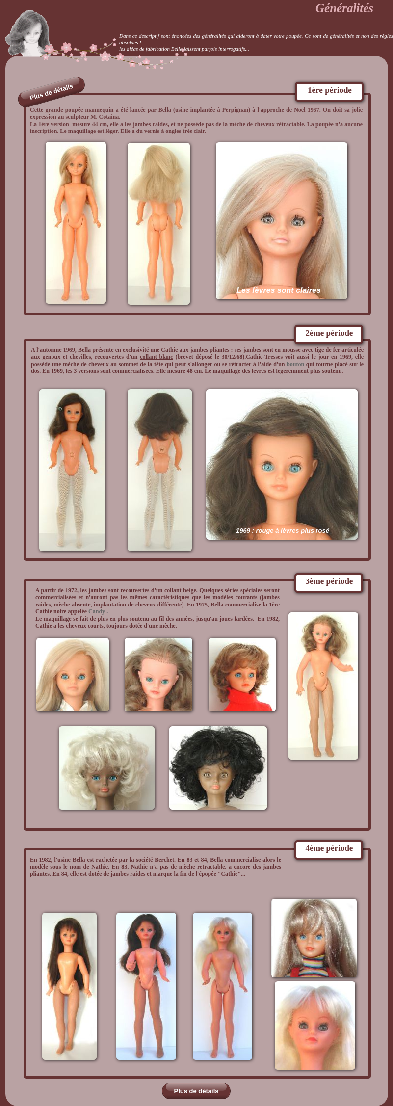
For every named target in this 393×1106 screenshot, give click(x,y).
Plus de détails (196, 1091)
